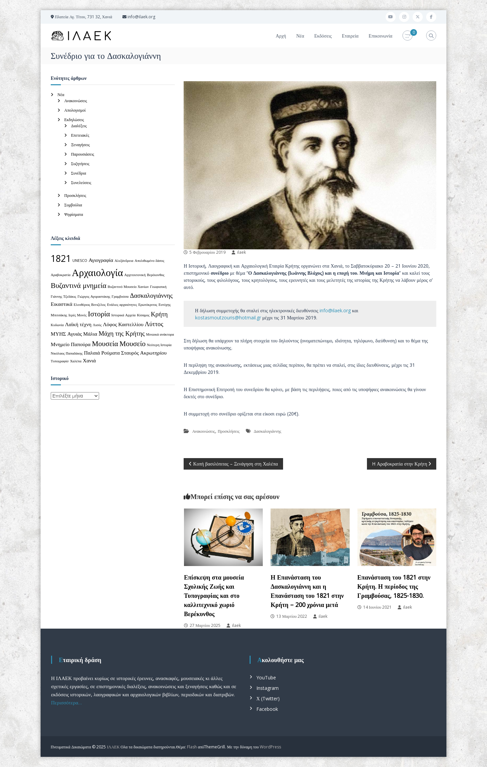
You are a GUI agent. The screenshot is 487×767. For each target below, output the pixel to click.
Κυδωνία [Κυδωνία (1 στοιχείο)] (57, 324)
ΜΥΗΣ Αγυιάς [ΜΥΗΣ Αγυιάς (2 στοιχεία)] (66, 333)
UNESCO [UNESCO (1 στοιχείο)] (79, 260)
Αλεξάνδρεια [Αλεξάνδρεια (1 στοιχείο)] (124, 260)
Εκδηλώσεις (74, 119)
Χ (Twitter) (268, 698)
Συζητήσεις (80, 163)
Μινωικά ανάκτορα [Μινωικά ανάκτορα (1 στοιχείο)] (160, 334)
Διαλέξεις (79, 126)
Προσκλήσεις (229, 431)
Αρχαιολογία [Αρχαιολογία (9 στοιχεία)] (97, 272)
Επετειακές (80, 135)
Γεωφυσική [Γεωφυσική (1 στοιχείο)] (158, 286)
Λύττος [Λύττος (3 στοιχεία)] (154, 323)
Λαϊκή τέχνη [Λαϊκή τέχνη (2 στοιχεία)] (78, 324)
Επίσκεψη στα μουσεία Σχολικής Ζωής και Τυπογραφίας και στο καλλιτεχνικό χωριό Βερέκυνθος (214, 595)
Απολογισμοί (75, 110)
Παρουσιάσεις (82, 154)
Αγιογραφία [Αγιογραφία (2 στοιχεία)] (101, 260)
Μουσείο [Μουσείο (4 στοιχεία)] (132, 343)
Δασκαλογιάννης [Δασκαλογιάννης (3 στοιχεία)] (151, 295)
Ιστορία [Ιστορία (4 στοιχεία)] (99, 313)
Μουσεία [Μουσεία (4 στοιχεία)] (105, 343)
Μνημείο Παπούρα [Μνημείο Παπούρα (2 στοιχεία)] (71, 344)
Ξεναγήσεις (80, 145)
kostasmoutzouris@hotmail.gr (228, 317)
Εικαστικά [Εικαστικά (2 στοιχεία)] (61, 304)
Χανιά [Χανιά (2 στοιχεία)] (89, 360)
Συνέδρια (78, 173)
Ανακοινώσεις (203, 431)
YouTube (266, 677)
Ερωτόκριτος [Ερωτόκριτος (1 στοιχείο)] (147, 304)
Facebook (267, 709)
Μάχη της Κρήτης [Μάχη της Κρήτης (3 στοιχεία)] (121, 333)
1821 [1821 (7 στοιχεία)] (61, 258)
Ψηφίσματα (73, 214)
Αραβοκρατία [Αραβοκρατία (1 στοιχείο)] (60, 274)
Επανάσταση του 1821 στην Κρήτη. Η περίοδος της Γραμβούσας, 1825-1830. (394, 586)
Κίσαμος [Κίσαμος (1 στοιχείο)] (143, 315)
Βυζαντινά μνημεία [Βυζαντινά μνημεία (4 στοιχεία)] (78, 285)
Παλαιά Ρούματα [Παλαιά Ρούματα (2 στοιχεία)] (102, 352)
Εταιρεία (350, 35)
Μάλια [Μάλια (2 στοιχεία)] (90, 333)
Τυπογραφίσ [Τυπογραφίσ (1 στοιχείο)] (60, 361)
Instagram (267, 688)
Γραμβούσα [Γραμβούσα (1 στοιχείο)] (120, 296)
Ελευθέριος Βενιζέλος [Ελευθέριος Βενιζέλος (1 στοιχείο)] (90, 304)
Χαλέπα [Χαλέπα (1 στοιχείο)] (76, 361)
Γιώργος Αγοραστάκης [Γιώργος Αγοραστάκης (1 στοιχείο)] (93, 296)
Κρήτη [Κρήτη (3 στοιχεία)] (159, 314)
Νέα (300, 35)
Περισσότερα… (66, 702)
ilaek (241, 252)
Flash (192, 747)
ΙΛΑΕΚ (113, 747)
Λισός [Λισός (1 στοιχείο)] (97, 324)
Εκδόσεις (323, 35)
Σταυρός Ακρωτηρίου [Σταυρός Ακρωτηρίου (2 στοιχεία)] (144, 352)
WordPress (270, 747)
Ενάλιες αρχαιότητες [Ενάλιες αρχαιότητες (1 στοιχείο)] (122, 304)
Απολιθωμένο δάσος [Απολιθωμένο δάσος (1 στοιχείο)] (149, 260)
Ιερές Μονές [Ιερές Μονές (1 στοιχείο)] (78, 315)
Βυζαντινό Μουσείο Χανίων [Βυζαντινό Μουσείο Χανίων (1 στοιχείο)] (128, 286)
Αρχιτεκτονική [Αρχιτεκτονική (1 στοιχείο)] (135, 274)
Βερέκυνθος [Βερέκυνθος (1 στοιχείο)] (156, 274)
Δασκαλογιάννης (267, 431)
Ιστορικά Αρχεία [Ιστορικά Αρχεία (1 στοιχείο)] (123, 315)
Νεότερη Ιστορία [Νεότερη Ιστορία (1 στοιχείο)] (159, 344)
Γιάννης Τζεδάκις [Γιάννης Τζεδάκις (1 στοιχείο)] (63, 296)
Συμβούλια (73, 205)
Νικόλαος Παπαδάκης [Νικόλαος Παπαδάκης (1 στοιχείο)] (67, 353)
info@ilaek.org (335, 310)
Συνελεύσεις (81, 182)
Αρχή (281, 35)
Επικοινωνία (380, 35)
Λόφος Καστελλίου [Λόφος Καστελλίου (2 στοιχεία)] (123, 324)
